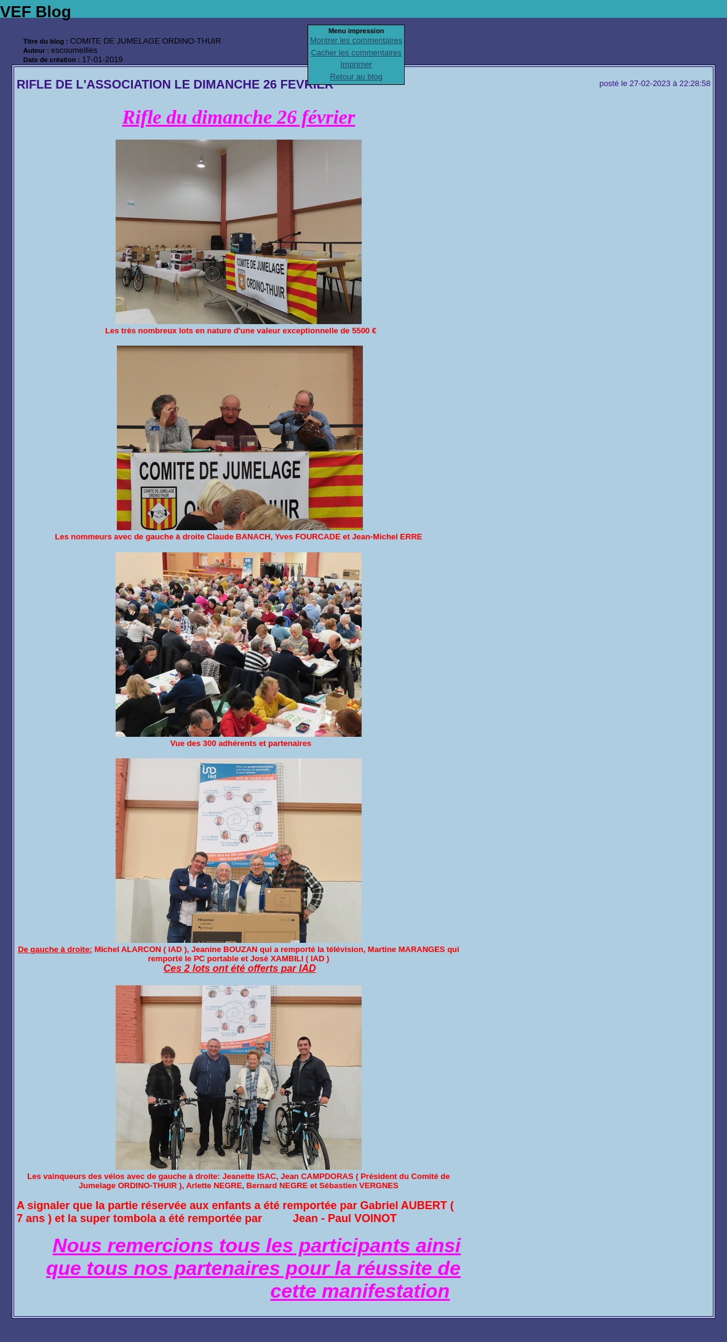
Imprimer (356, 64)
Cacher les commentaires (356, 52)
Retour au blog (356, 76)
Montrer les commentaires (356, 40)
